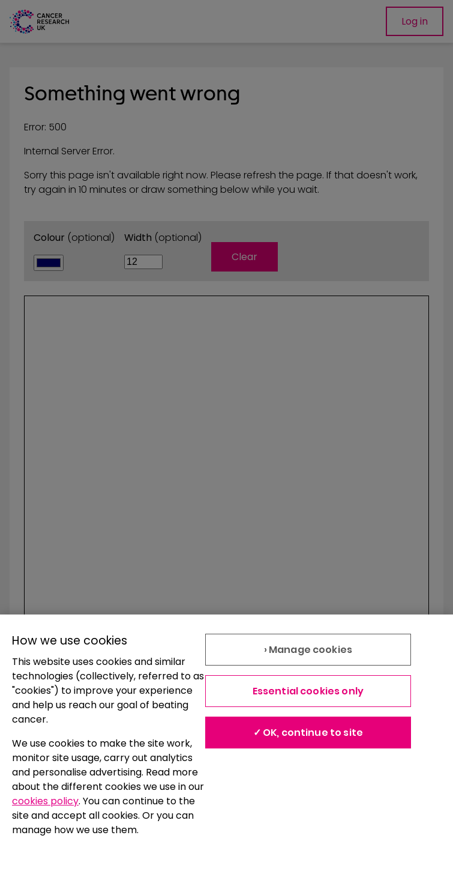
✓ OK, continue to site (308, 732)
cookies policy (45, 801)
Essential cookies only (308, 691)
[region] (226, 744)
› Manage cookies (308, 650)
